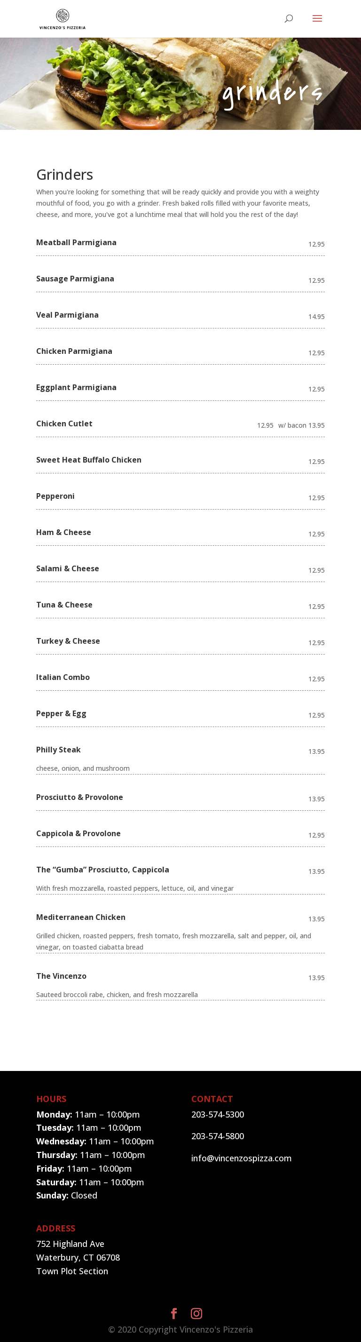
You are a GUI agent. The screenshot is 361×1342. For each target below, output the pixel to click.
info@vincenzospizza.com (241, 1158)
